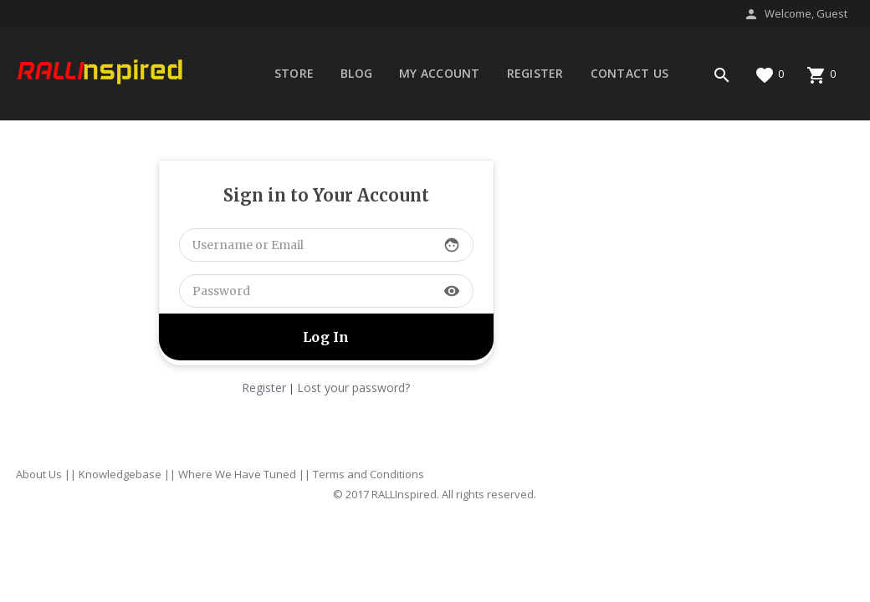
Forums (299, 127)
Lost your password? (353, 387)
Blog (356, 73)
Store (294, 73)
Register (535, 73)
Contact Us (630, 73)
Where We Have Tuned (237, 474)
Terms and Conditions (368, 474)
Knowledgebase (120, 474)
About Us (39, 474)
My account (439, 73)
